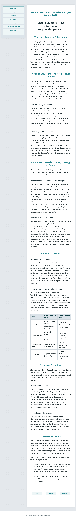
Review (13, 15)
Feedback (13, 30)
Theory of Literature (13, 26)
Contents (50, 493)
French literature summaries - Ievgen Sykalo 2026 (51, 13)
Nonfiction (13, 34)
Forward (64, 493)
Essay (13, 12)
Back (37, 493)
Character (13, 19)
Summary (13, 23)
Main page (13, 8)
